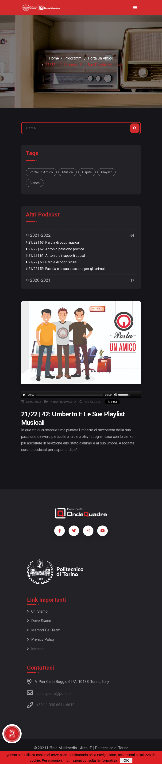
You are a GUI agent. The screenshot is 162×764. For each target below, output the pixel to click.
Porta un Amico (41, 172)
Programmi (73, 58)
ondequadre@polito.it (49, 693)
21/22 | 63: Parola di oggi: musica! (53, 243)
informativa (107, 760)
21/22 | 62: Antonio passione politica (55, 249)
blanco (35, 183)
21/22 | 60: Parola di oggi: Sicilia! (51, 262)
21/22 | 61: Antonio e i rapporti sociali (55, 256)
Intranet (35, 649)
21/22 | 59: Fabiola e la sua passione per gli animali (65, 269)
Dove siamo (39, 621)
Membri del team (43, 630)
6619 (70, 705)
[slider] (69, 395)
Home (54, 58)
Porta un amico (100, 58)
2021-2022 (38, 235)
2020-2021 (38, 280)
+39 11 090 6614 (50, 705)
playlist (106, 172)
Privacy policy (41, 639)
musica (67, 172)
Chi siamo (37, 611)
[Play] (24, 395)
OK (126, 760)
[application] (81, 394)
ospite (87, 172)
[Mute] (115, 395)
